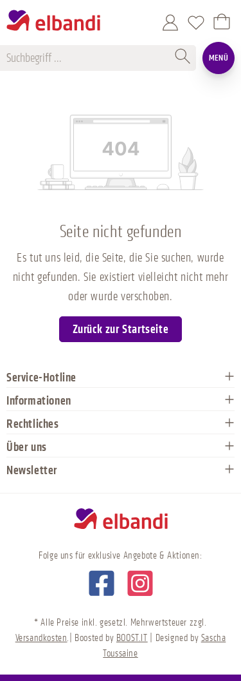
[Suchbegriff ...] (88, 58)
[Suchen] (183, 58)
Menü (219, 57)
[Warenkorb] (222, 22)
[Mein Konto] (170, 22)
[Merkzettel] (196, 22)
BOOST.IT (132, 638)
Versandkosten (41, 638)
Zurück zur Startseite (121, 329)
